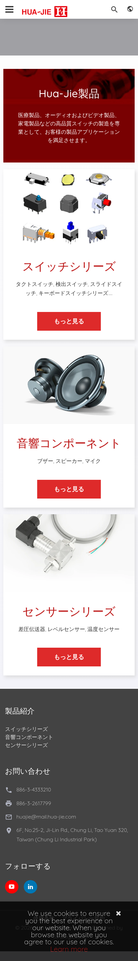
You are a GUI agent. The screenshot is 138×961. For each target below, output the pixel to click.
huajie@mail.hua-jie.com (46, 816)
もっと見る (69, 326)
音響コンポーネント (29, 737)
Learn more (69, 949)
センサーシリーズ (26, 745)
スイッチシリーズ (26, 729)
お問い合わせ (28, 771)
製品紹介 (19, 711)
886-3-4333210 (33, 789)
